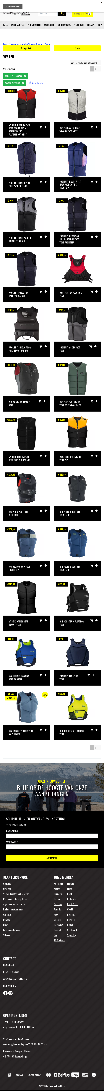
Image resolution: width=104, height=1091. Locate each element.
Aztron (57, 889)
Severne (71, 919)
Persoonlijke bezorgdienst (15, 899)
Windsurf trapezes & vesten (32, 44)
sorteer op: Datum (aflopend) (85, 63)
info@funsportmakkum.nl (15, 979)
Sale (5, 26)
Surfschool (64, 26)
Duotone (58, 904)
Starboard (72, 930)
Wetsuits (49, 26)
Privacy (6, 919)
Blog (5, 925)
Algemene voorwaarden (14, 904)
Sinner (70, 925)
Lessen (90, 26)
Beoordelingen (21, 1056)
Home (5, 44)
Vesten (47, 44)
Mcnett (70, 883)
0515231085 (9, 986)
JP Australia (59, 940)
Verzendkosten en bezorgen (16, 894)
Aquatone (58, 883)
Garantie (7, 914)
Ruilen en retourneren (13, 909)
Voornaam (12, 842)
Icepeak (57, 930)
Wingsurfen (34, 26)
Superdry (71, 935)
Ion (55, 935)
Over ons (7, 889)
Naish (69, 894)
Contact (7, 883)
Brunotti (58, 894)
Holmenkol (59, 925)
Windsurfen (17, 26)
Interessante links (11, 930)
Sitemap (7, 935)
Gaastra (57, 919)
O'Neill (70, 909)
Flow (56, 914)
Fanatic (57, 909)
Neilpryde (71, 899)
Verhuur (79, 26)
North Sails (72, 904)
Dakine (57, 899)
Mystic (70, 889)
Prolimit (71, 914)
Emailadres (13, 831)
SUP (100, 26)
